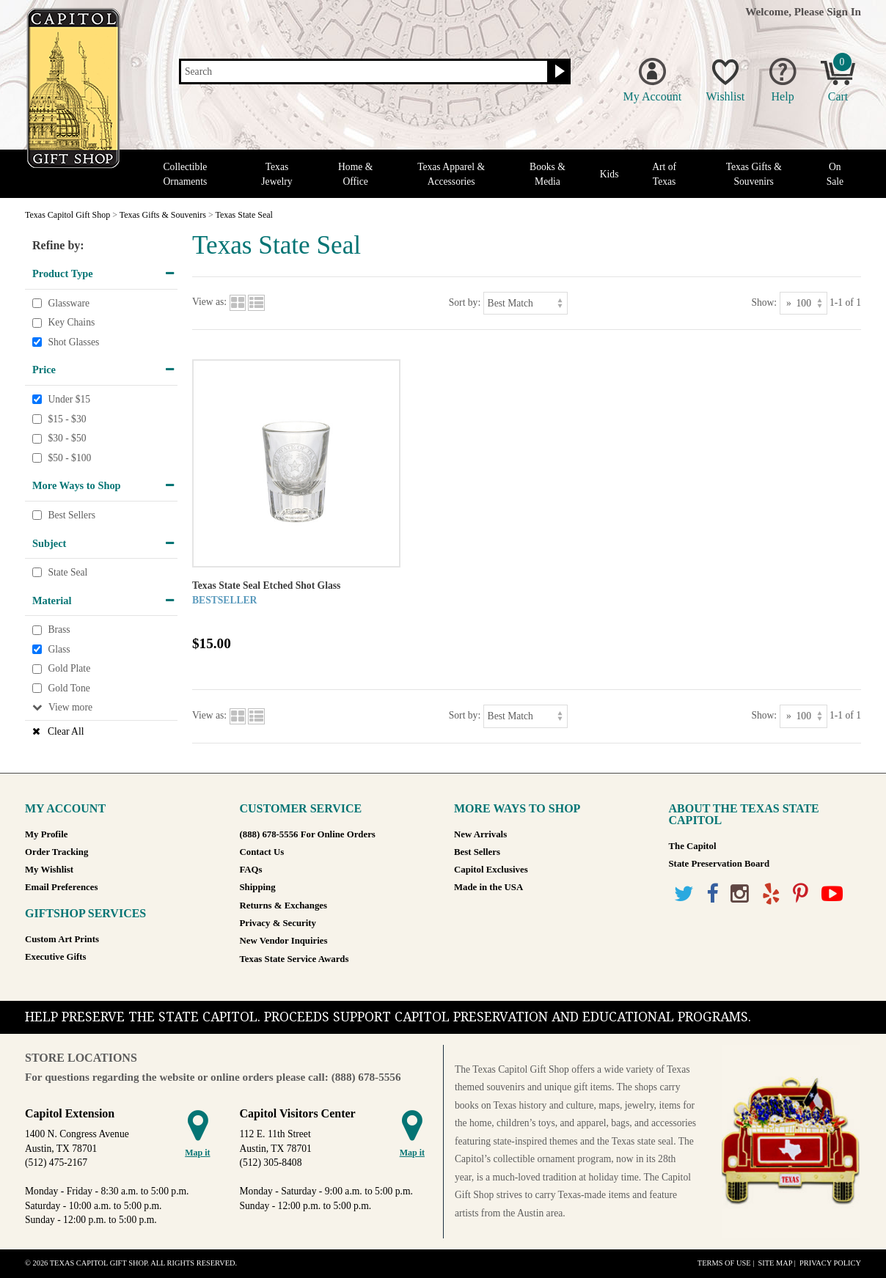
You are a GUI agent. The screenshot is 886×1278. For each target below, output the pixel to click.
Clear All (66, 731)
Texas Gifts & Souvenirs (754, 173)
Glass (59, 649)
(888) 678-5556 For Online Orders (308, 834)
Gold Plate (69, 669)
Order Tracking (56, 852)
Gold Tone (68, 688)
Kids (609, 174)
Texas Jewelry (276, 173)
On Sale (835, 173)
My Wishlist (49, 869)
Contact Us (262, 852)
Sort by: (464, 302)
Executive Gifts (56, 957)
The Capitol (693, 846)
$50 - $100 (69, 457)
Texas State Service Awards (294, 959)
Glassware (68, 303)
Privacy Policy (830, 1263)
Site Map (775, 1263)
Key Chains (71, 322)
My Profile (46, 834)
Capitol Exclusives (491, 869)
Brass (59, 629)
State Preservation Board (719, 864)
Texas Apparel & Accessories (451, 173)
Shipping (258, 887)
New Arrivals (480, 834)
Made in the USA (488, 887)
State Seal (67, 572)
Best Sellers (71, 515)
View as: (209, 302)
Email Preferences (61, 887)
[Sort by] (525, 303)
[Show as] (803, 303)
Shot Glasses (73, 342)
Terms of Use (724, 1263)
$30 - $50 (67, 438)
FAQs (251, 869)
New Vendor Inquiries (284, 941)
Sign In (844, 11)
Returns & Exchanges (283, 905)
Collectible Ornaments (186, 173)
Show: (764, 302)
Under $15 (69, 399)
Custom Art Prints (62, 939)
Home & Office (355, 173)
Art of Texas (664, 173)
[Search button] (557, 72)
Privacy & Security (278, 923)
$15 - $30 (67, 419)
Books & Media (547, 173)
